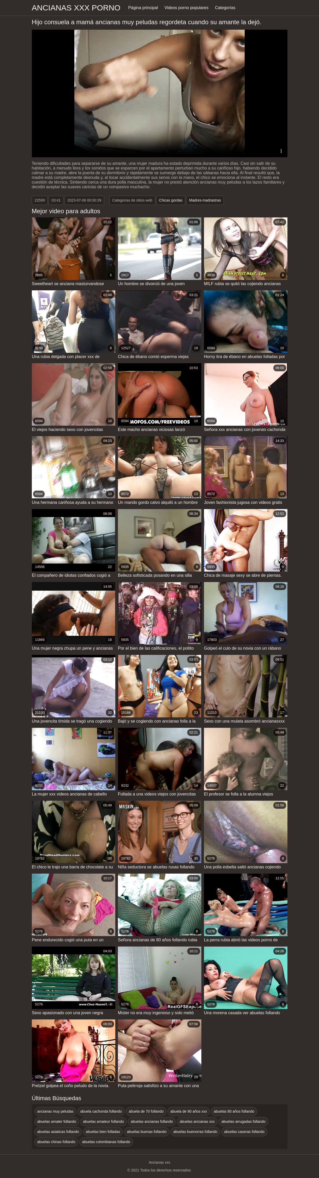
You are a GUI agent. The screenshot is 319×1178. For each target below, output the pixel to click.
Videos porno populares (186, 7)
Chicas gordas (171, 200)
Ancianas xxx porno (76, 7)
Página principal (143, 7)
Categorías (225, 7)
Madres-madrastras (205, 200)
